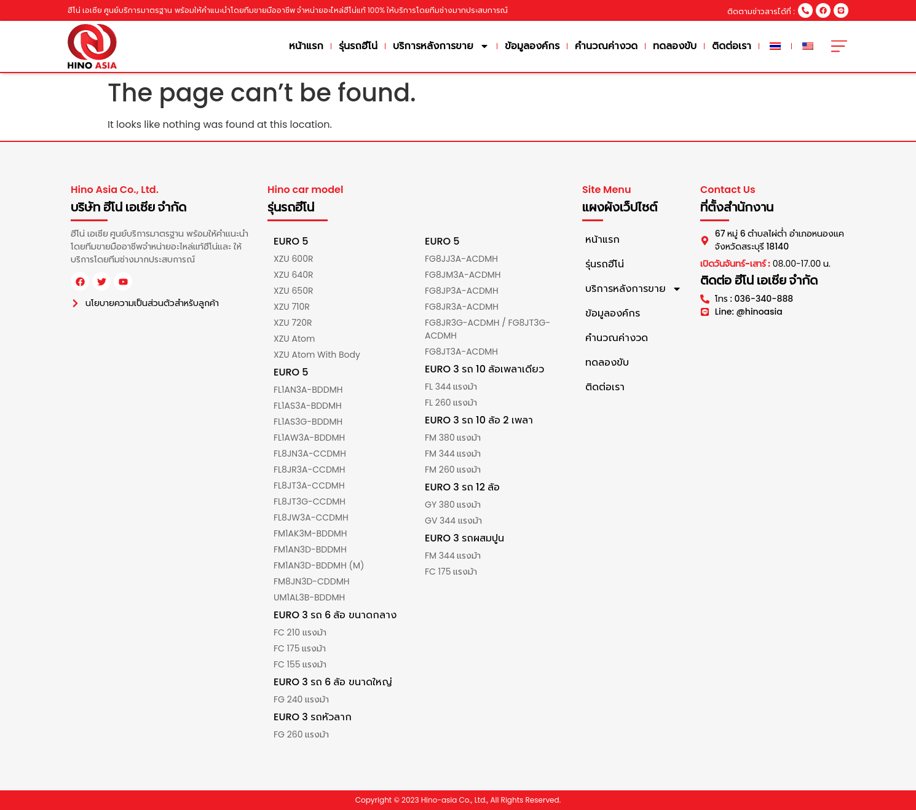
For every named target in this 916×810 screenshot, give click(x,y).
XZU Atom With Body (317, 354)
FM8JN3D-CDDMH (311, 581)
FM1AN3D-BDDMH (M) (319, 565)
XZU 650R (293, 291)
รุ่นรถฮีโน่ (358, 46)
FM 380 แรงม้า (453, 437)
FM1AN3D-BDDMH (310, 549)
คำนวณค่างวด (606, 46)
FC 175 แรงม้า (300, 648)
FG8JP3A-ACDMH (462, 291)
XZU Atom (294, 338)
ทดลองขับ (675, 46)
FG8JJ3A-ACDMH (461, 259)
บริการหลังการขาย (441, 46)
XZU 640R (293, 275)
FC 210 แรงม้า (300, 632)
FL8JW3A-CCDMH (311, 517)
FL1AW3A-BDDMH (309, 437)
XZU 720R (293, 323)
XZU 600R (293, 259)
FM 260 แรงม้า (453, 469)
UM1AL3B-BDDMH (309, 597)
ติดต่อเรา (731, 46)
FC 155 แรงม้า (300, 664)
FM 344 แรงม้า (453, 453)
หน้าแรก (306, 46)
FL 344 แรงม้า (451, 386)
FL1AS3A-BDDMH (308, 405)
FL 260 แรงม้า (451, 402)
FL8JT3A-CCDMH (309, 485)
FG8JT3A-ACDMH (461, 351)
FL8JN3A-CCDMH (310, 453)
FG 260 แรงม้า (301, 734)
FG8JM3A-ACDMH (463, 275)
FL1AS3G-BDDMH (308, 421)
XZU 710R (292, 307)
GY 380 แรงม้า (453, 504)
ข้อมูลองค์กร (532, 46)
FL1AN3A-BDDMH (308, 389)
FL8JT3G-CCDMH (309, 501)
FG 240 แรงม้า (301, 699)
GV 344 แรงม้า (453, 520)
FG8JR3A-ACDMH (462, 307)
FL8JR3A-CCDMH (309, 469)
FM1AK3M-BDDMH (310, 533)
